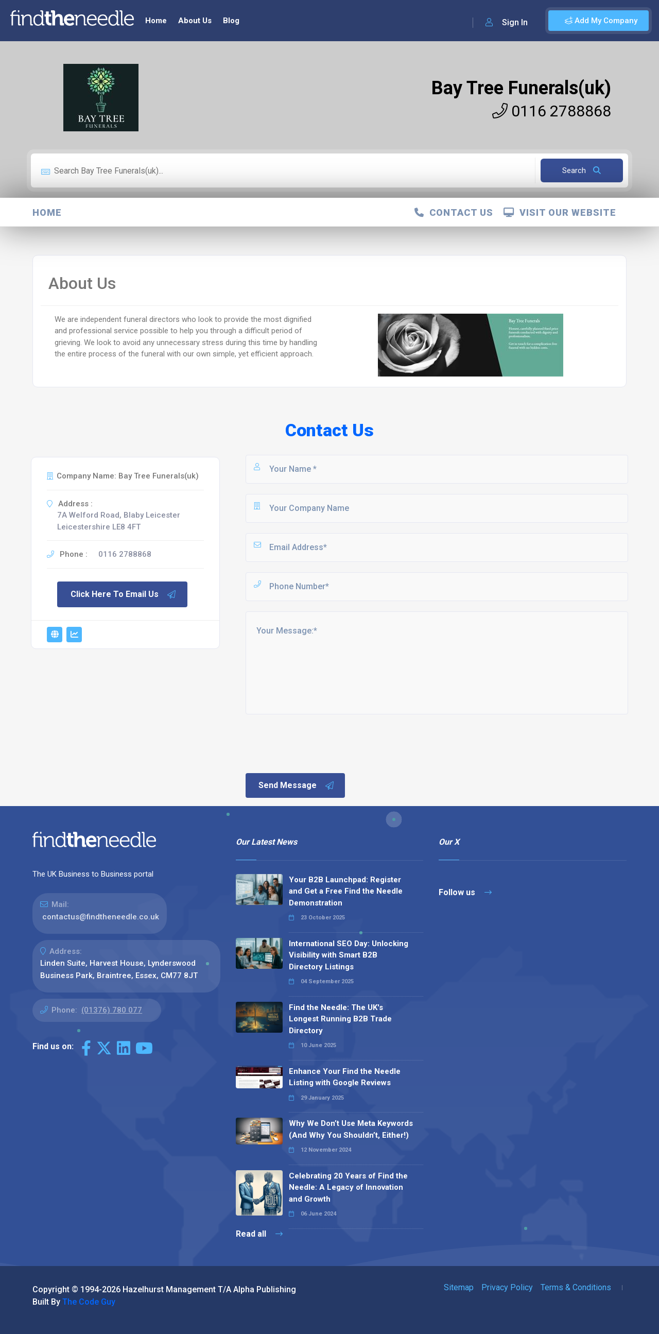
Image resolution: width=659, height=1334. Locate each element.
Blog (231, 20)
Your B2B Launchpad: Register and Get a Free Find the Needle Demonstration (346, 891)
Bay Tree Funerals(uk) (521, 88)
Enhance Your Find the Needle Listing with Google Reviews (345, 1077)
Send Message (296, 785)
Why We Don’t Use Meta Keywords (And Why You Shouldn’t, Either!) (351, 1129)
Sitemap (459, 1287)
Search (581, 170)
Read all (259, 1234)
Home (156, 20)
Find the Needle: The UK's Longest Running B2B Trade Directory (340, 1019)
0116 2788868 (551, 111)
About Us (195, 20)
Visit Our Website (560, 212)
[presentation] (322, 743)
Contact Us (453, 212)
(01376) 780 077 (111, 1010)
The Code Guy (88, 1302)
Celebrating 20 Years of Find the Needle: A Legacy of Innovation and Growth (348, 1187)
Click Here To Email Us (124, 594)
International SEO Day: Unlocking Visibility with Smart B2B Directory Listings (348, 955)
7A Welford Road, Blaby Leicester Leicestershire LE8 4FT (118, 521)
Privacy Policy (507, 1287)
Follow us (465, 892)
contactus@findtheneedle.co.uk (100, 916)
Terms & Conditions (576, 1287)
